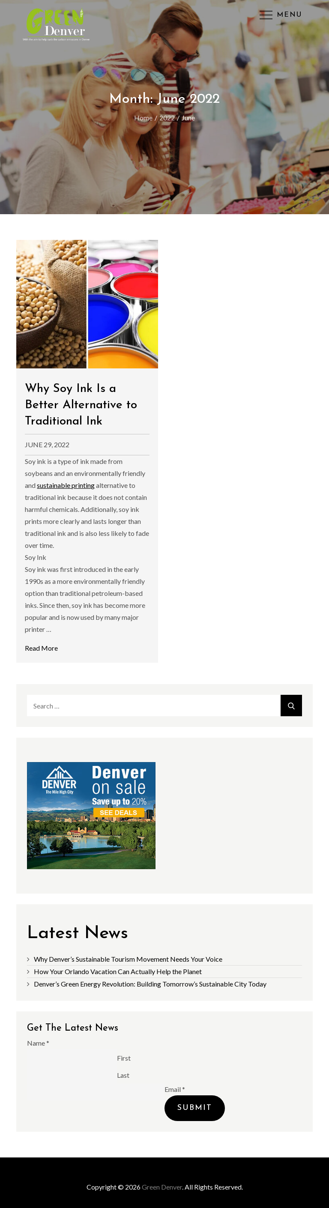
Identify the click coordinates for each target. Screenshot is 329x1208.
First (124, 1057)
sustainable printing (66, 485)
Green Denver (162, 1187)
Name (38, 1043)
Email (174, 1089)
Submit (194, 1108)
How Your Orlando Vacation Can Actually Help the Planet (118, 971)
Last (123, 1074)
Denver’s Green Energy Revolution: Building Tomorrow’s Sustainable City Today (150, 984)
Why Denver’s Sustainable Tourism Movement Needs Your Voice (128, 959)
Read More (41, 648)
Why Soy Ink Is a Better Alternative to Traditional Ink (81, 405)
